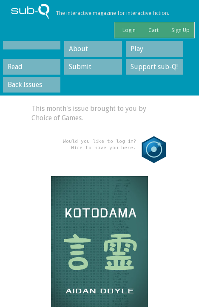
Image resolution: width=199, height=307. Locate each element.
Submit (80, 67)
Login (128, 30)
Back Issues (25, 85)
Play (137, 49)
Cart (153, 30)
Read (15, 67)
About (78, 49)
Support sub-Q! (154, 67)
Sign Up (180, 30)
